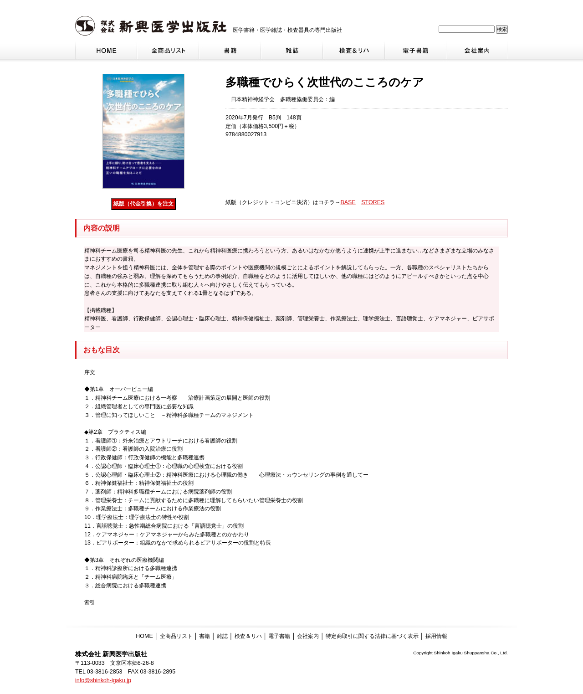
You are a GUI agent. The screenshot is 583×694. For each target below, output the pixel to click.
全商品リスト (176, 636)
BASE (347, 202)
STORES (372, 202)
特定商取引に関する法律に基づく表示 (372, 636)
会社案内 (308, 636)
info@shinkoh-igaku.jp (103, 680)
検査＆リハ (248, 636)
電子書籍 (279, 636)
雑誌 (222, 636)
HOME (144, 636)
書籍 (204, 636)
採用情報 (436, 636)
